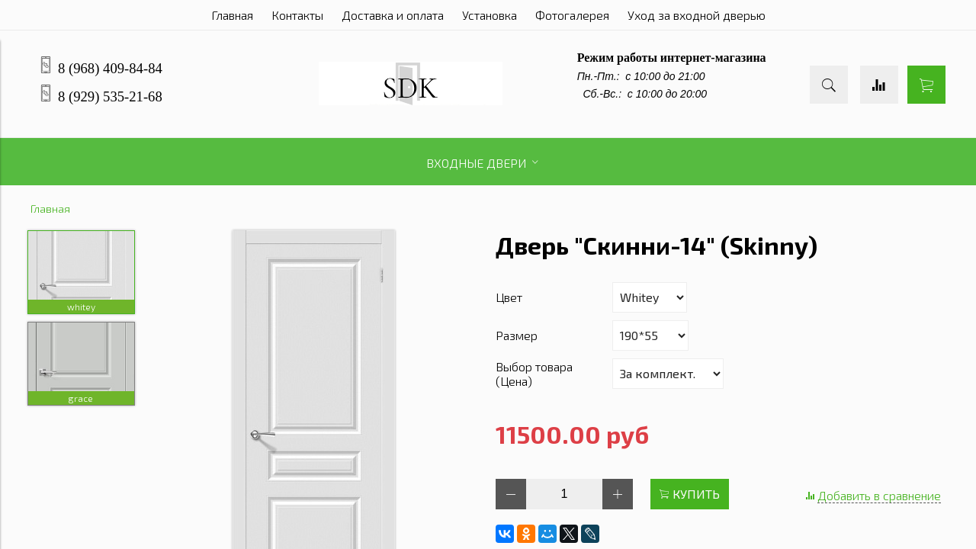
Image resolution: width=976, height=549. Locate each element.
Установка (489, 15)
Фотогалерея (572, 15)
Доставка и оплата (393, 15)
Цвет (509, 297)
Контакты (297, 15)
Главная (232, 15)
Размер (517, 335)
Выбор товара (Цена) (534, 373)
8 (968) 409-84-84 (110, 68)
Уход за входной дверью (697, 15)
